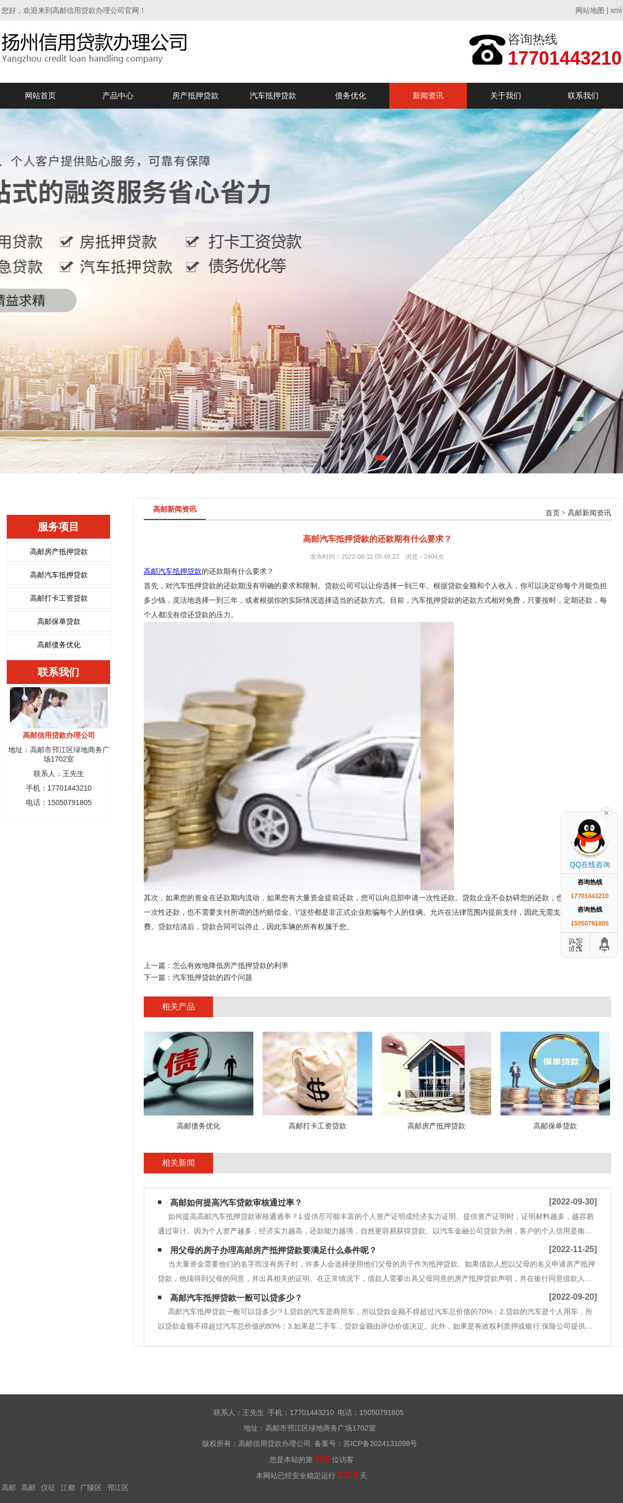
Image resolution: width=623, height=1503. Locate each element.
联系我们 (583, 95)
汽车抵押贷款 (273, 95)
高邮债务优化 (59, 645)
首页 (552, 513)
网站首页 (40, 95)
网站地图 (589, 10)
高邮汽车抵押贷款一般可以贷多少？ (236, 1297)
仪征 (48, 1487)
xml (616, 10)
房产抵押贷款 (195, 95)
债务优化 (350, 95)
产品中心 (117, 95)
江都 (67, 1487)
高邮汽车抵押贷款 (59, 575)
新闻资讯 (428, 95)
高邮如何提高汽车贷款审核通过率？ (236, 1202)
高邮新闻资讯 (589, 513)
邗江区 (118, 1487)
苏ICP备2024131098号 (380, 1443)
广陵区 (91, 1487)
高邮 (9, 1487)
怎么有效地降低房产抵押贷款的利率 (230, 965)
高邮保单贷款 (59, 621)
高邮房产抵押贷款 (59, 551)
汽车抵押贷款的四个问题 (212, 977)
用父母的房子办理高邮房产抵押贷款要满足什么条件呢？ (273, 1250)
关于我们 (505, 95)
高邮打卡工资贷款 (59, 598)
